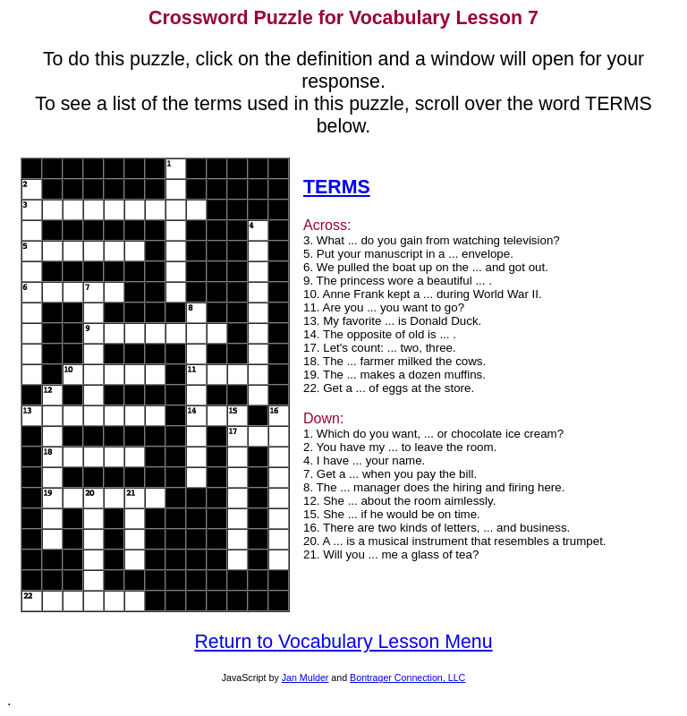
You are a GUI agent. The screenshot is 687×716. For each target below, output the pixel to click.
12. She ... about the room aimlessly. (399, 500)
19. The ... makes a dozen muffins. (394, 374)
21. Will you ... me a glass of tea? (391, 554)
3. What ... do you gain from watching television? (431, 240)
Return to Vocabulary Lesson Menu (343, 641)
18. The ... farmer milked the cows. (394, 361)
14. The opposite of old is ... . (379, 334)
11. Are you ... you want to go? (383, 307)
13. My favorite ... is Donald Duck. (392, 321)
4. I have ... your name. (364, 460)
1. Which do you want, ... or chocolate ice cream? (433, 433)
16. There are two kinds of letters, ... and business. (436, 527)
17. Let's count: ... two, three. (379, 347)
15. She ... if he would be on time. (391, 514)
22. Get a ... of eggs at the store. (388, 388)
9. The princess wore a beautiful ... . (397, 280)
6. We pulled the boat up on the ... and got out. (425, 267)
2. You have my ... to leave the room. (399, 447)
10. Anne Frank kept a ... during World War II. (422, 294)
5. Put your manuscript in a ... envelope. (408, 253)
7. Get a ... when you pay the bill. (390, 474)
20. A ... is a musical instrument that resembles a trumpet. (454, 541)
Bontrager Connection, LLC (407, 677)
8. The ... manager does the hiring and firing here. (433, 487)
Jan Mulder (305, 677)
